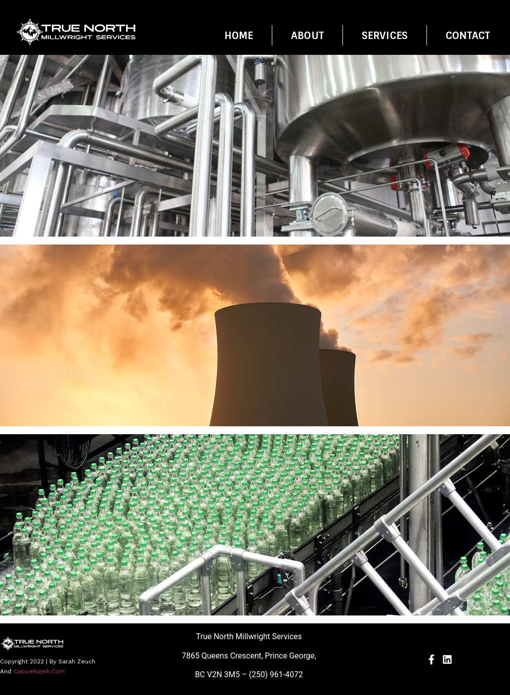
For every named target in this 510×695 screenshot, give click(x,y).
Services (385, 35)
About (307, 35)
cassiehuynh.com (39, 671)
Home (239, 35)
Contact (468, 35)
